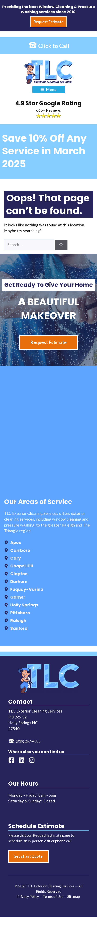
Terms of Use (53, 896)
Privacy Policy (28, 896)
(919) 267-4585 (28, 741)
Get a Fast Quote (28, 856)
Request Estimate (48, 342)
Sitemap (73, 896)
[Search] (61, 245)
